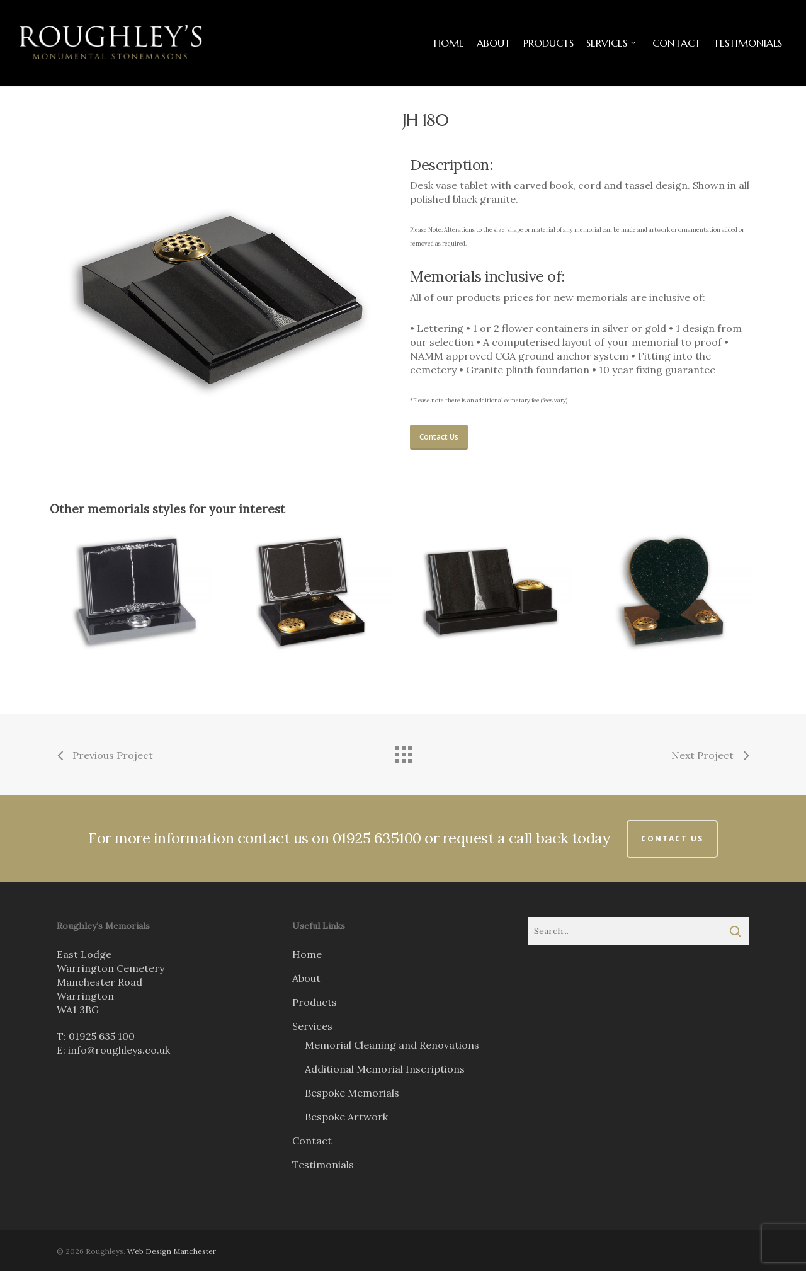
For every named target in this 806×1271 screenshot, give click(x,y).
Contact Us (672, 838)
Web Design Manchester (171, 1251)
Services (312, 1026)
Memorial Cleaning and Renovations (392, 1045)
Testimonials (323, 1164)
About (306, 978)
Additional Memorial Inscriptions (385, 1069)
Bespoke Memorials (352, 1092)
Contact (312, 1140)
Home (307, 954)
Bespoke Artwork (346, 1116)
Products (314, 1002)
